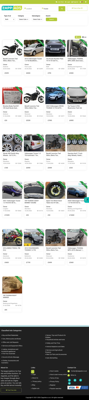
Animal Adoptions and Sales (55, 346)
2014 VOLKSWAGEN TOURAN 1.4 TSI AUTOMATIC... (32, 250)
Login (67, 2)
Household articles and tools (55, 339)
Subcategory (36, 16)
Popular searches (55, 388)
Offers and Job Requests (10, 342)
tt (32, 372)
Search (48, 16)
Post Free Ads (11, 390)
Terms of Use (54, 378)
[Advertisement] (44, 31)
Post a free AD (77, 8)
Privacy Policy (54, 381)
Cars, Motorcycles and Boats (12, 339)
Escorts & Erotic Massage (11, 357)
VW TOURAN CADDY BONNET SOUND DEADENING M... (32, 203)
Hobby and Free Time (53, 343)
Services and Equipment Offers (12, 346)
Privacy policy (36, 381)
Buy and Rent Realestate (10, 335)
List (84, 37)
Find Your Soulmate (9, 353)
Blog (33, 385)
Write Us (71, 375)
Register (75, 2)
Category (21, 16)
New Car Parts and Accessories (56, 354)
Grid (78, 37)
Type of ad (7, 16)
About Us (34, 378)
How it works (54, 371)
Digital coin (35, 388)
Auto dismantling (51, 358)
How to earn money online (58, 374)
